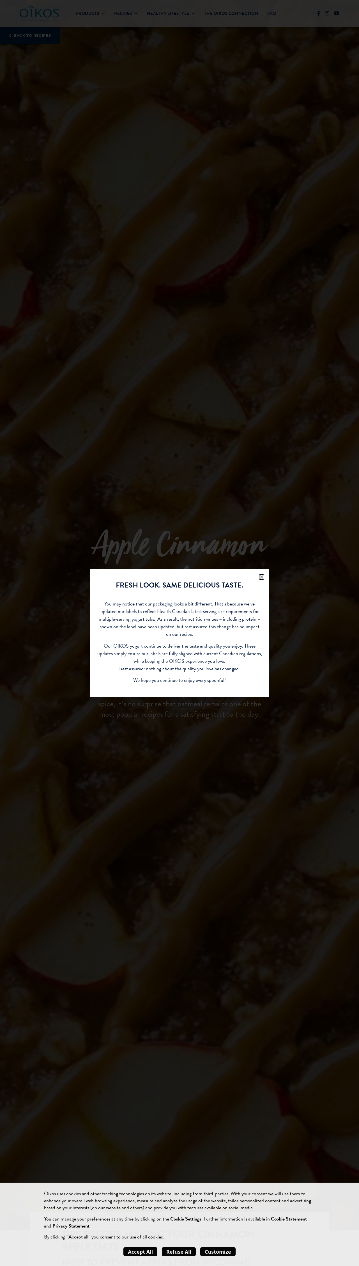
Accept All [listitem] (140, 1251)
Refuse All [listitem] (178, 1251)
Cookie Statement (289, 1218)
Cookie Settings (185, 1218)
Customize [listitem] (218, 1251)
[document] (179, 633)
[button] (261, 577)
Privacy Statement (70, 1226)
